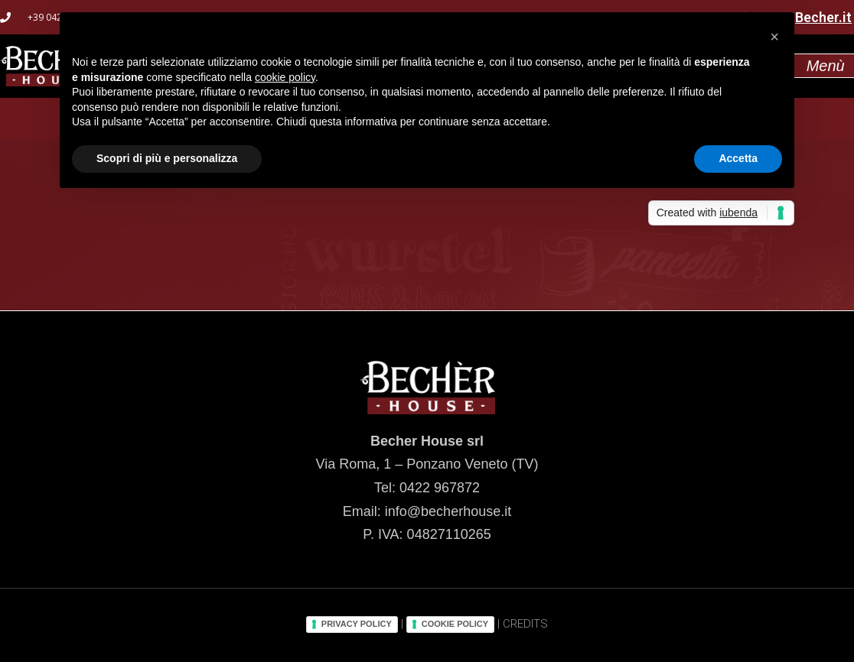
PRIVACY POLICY (356, 623)
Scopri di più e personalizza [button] (166, 158)
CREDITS (525, 624)
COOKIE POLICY (455, 623)
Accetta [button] (738, 158)
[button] (774, 36)
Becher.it (823, 17)
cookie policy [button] (285, 77)
